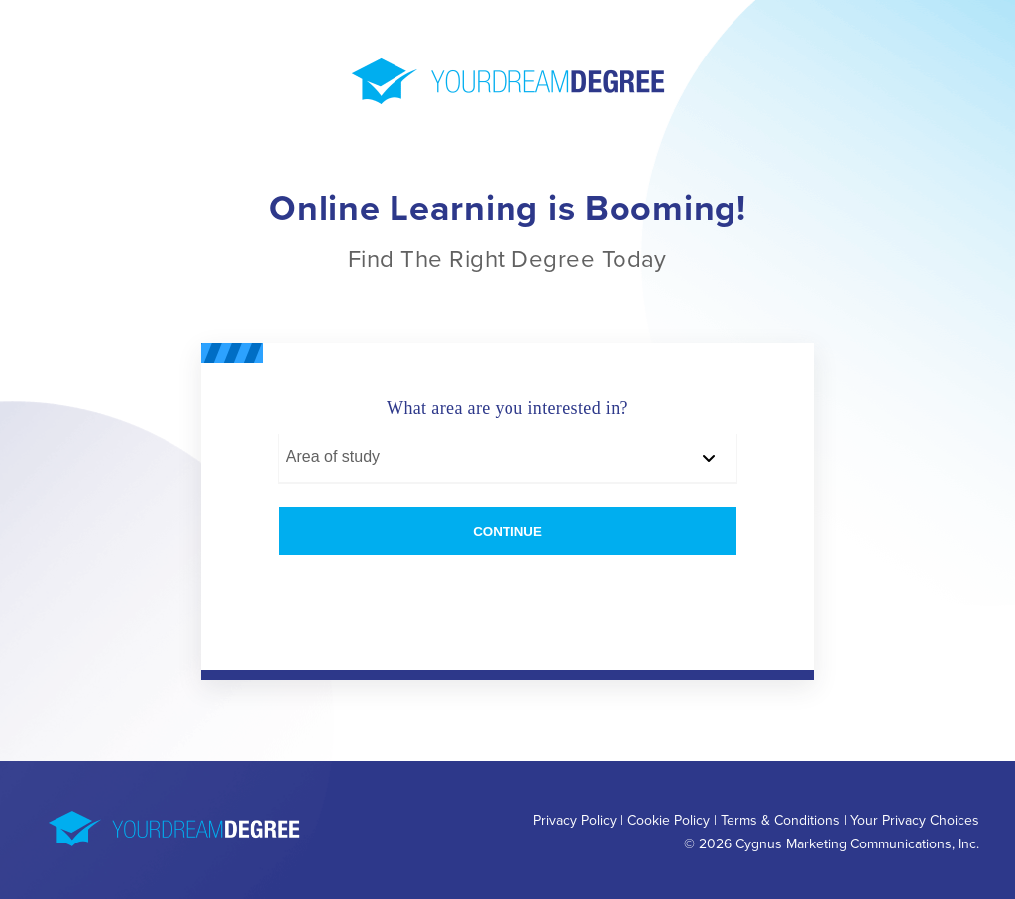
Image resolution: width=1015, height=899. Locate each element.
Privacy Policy (575, 820)
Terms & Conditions (780, 820)
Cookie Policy (668, 820)
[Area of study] (507, 458)
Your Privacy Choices (914, 820)
